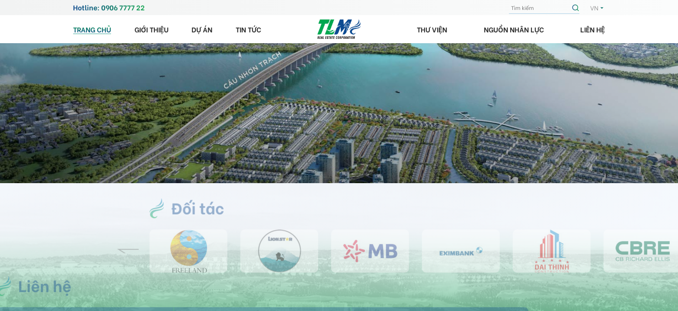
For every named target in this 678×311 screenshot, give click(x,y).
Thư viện (432, 29)
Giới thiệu (151, 29)
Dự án (202, 29)
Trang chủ (92, 29)
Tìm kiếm (576, 7)
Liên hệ (592, 29)
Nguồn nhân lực (514, 29)
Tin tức (248, 29)
